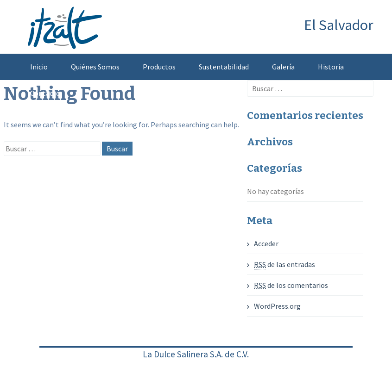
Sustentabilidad (224, 66)
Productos (159, 66)
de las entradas (284, 264)
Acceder (266, 243)
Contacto (45, 93)
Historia (331, 66)
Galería (283, 66)
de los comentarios (291, 285)
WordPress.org (277, 306)
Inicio (39, 66)
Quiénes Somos (95, 66)
